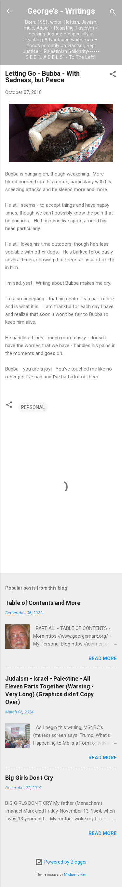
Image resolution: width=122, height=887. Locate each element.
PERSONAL (33, 407)
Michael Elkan (75, 874)
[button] (113, 75)
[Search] (113, 13)
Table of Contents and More (42, 602)
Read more (102, 658)
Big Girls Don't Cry (29, 777)
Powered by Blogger (61, 862)
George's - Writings (61, 11)
